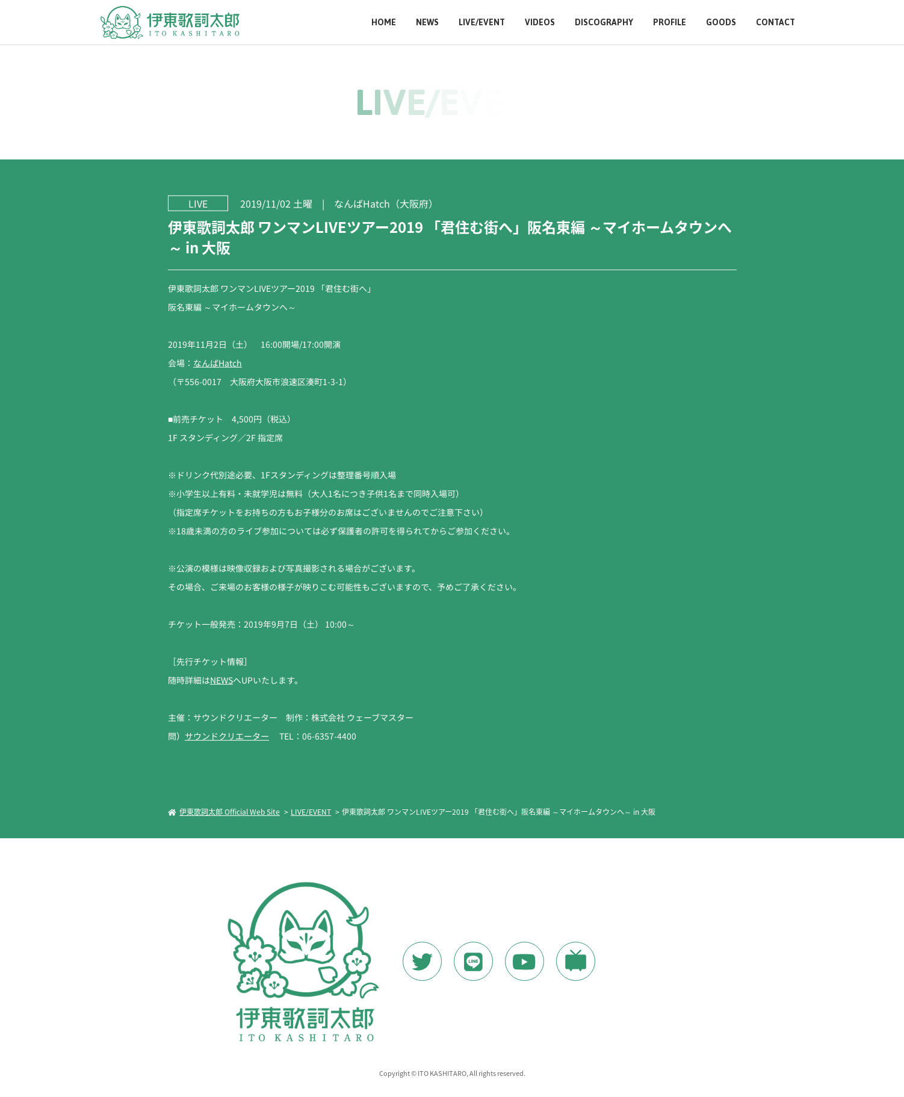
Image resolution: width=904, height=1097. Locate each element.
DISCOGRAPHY (604, 22)
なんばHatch (217, 363)
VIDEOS (540, 22)
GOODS (721, 22)
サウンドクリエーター (226, 736)
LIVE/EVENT (482, 22)
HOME (383, 22)
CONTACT (775, 22)
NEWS (427, 22)
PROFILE (669, 22)
